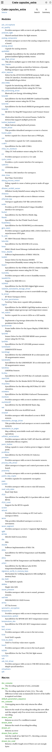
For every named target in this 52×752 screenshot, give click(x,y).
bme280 (5, 96)
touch (4, 645)
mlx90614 (5, 392)
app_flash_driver (8, 59)
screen (4, 508)
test (3, 627)
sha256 (4, 545)
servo (4, 518)
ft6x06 (4, 217)
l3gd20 (4, 305)
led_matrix (6, 313)
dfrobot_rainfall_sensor (11, 188)
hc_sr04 (5, 236)
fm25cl (4, 212)
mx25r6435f (6, 402)
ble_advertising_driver (11, 91)
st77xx (4, 603)
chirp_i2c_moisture (9, 149)
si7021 (4, 563)
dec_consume (7, 683)
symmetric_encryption (10, 608)
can (3, 138)
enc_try (4, 707)
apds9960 (5, 51)
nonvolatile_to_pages (10, 429)
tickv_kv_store (7, 640)
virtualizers (6, 669)
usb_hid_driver (8, 661)
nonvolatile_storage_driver (12, 421)
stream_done (7, 723)
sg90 (3, 531)
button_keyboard (8, 122)
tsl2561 (4, 650)
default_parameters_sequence (14, 699)
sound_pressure (8, 590)
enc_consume (7, 702)
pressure (5, 457)
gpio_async (6, 228)
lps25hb (5, 341)
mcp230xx (6, 384)
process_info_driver (9, 463)
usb (3, 658)
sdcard (4, 510)
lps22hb (5, 334)
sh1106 (4, 534)
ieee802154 (6, 278)
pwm (3, 481)
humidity (5, 273)
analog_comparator (9, 38)
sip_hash (5, 579)
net (3, 407)
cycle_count (6, 159)
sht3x (4, 550)
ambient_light (7, 33)
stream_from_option (10, 733)
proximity (5, 471)
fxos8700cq (6, 223)
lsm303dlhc (6, 360)
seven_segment (8, 526)
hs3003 (4, 257)
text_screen (6, 629)
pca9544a (5, 452)
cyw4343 (5, 165)
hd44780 (5, 241)
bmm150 (5, 104)
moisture (5, 397)
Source (4, 12)
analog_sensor (7, 46)
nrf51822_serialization (10, 436)
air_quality (6, 27)
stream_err (6, 728)
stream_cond (7, 717)
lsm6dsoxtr (6, 347)
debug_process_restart (11, 181)
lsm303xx (5, 368)
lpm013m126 (6, 326)
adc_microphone (8, 25)
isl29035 (5, 283)
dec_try (5, 688)
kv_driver (5, 294)
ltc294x (4, 373)
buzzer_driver (7, 128)
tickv (3, 635)
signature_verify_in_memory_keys (15, 571)
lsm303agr (6, 352)
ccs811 (4, 143)
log (3, 318)
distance (5, 194)
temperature (7, 611)
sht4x (4, 558)
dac (3, 170)
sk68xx (4, 584)
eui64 (4, 204)
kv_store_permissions (10, 299)
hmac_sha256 (7, 252)
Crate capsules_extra (24, 2)
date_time (6, 175)
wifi (3, 672)
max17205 (5, 378)
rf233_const (6, 502)
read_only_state (8, 489)
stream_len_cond (8, 741)
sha (3, 539)
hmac (4, 247)
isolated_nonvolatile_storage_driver (16, 289)
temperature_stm (8, 621)
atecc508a (6, 83)
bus (3, 114)
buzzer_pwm (6, 133)
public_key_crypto (9, 476)
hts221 (4, 265)
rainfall (4, 484)
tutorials (5, 656)
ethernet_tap (7, 199)
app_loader (6, 64)
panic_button (7, 444)
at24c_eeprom (7, 72)
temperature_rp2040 (10, 616)
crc (3, 154)
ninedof (5, 413)
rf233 (4, 495)
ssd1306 (5, 597)
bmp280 (5, 109)
